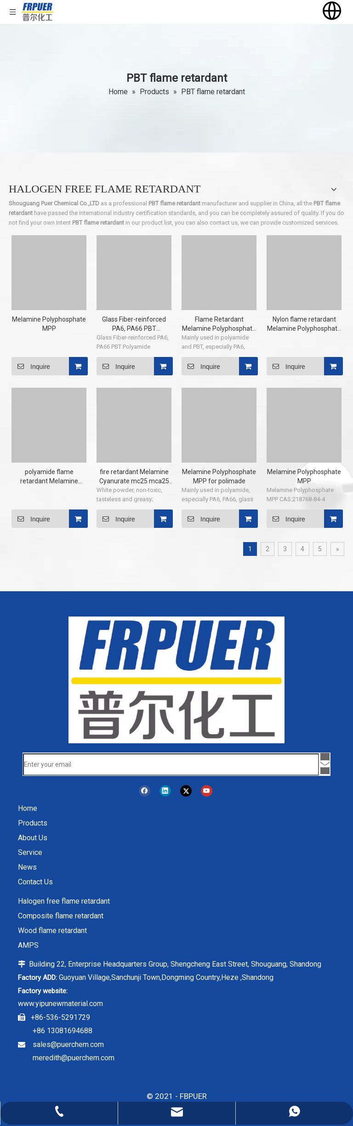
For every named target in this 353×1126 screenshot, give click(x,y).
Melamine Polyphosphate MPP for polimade (219, 476)
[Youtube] (206, 791)
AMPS (28, 945)
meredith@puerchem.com (73, 1057)
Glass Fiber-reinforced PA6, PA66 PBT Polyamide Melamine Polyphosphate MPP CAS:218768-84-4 (134, 324)
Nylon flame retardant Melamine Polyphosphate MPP (304, 324)
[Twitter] (186, 791)
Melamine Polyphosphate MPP (49, 324)
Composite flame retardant (60, 915)
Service (30, 852)
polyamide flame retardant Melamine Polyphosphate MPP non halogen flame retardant (49, 477)
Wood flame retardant (52, 930)
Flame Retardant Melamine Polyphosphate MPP (219, 324)
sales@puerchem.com (68, 1044)
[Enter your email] (171, 764)
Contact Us (35, 881)
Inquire (30, 366)
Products (32, 823)
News (27, 867)
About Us (32, 837)
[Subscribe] (325, 763)
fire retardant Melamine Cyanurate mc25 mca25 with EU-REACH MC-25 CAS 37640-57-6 (134, 477)
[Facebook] (144, 791)
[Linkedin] (165, 791)
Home (27, 808)
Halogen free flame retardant (64, 901)
